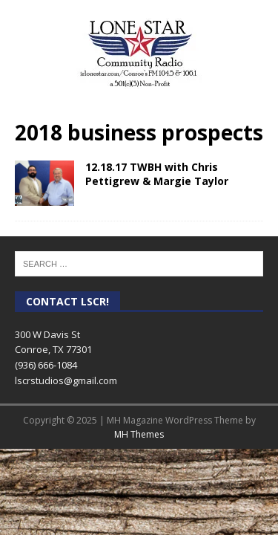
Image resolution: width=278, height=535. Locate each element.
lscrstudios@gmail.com (66, 380)
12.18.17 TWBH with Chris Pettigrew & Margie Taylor (156, 173)
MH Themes (139, 434)
